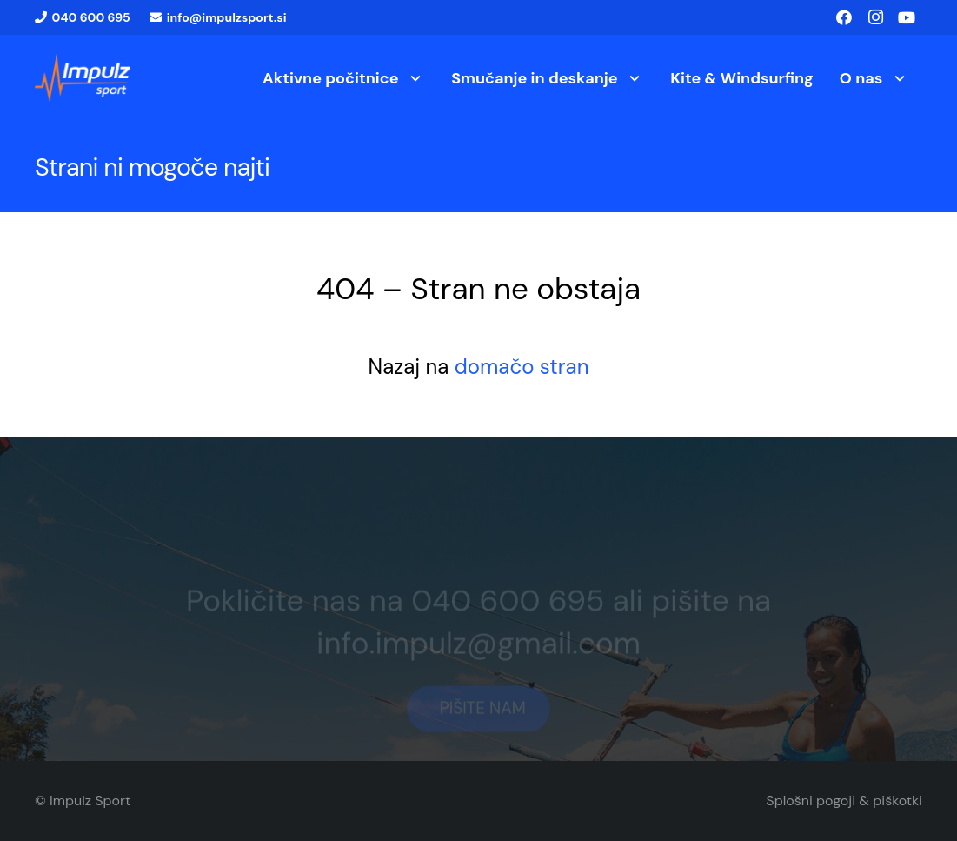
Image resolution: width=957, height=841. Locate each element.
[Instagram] (875, 17)
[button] (412, 78)
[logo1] (82, 78)
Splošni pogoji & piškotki (844, 800)
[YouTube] (906, 17)
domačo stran (522, 366)
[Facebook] (844, 17)
